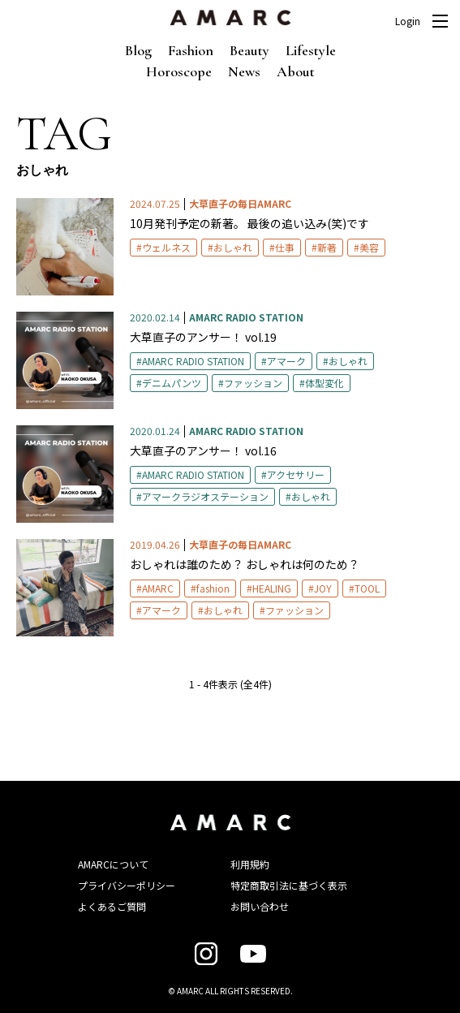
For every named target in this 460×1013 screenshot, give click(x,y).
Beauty (249, 50)
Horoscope (179, 71)
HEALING (271, 588)
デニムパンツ (171, 383)
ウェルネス (166, 247)
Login (407, 21)
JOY (323, 588)
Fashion (190, 50)
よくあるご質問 (112, 906)
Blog (138, 50)
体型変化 (324, 383)
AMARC (158, 588)
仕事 (284, 247)
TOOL (367, 588)
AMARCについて (113, 864)
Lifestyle (311, 50)
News (244, 71)
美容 (369, 247)
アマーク (286, 361)
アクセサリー (296, 474)
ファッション (253, 383)
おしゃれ (232, 247)
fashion (213, 588)
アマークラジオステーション (205, 496)
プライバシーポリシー (126, 885)
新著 (327, 247)
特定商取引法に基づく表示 (288, 885)
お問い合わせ (259, 906)
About (296, 71)
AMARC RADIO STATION (193, 361)
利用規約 (249, 864)
